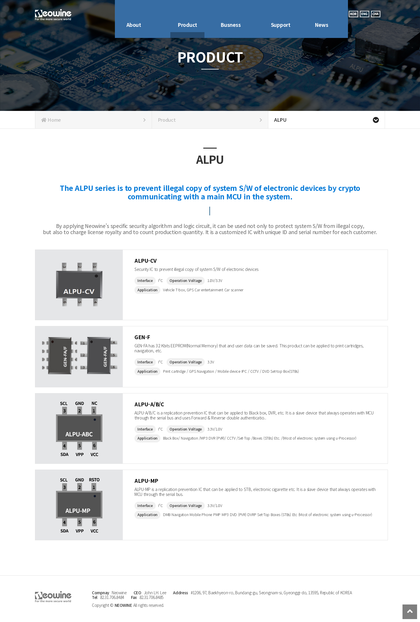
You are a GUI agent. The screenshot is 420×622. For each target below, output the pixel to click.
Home (93, 119)
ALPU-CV (150, 262)
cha (375, 14)
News (321, 14)
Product (187, 14)
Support (280, 14)
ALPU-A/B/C (155, 406)
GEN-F (146, 339)
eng (364, 14)
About (134, 14)
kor (353, 14)
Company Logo (53, 15)
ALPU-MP (151, 482)
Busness (230, 14)
